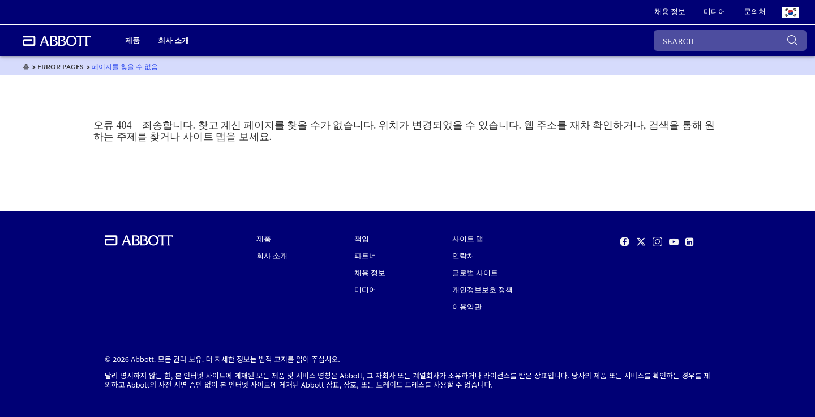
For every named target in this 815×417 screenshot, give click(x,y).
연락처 (463, 256)
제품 (263, 239)
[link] (669, 12)
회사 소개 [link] (173, 40)
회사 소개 (272, 256)
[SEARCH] (730, 40)
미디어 (365, 290)
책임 (361, 239)
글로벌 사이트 (475, 273)
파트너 (365, 256)
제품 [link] (132, 40)
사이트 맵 (467, 239)
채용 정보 (369, 273)
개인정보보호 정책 (482, 290)
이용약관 (467, 307)
